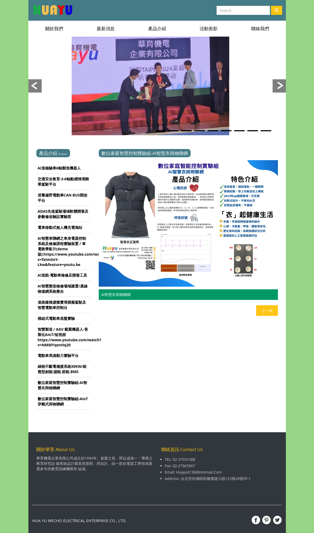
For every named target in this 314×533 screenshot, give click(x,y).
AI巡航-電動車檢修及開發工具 (62, 275)
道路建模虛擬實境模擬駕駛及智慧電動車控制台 (62, 305)
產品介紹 (157, 28)
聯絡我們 (260, 28)
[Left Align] (276, 10)
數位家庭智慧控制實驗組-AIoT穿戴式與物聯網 (63, 401)
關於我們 (54, 28)
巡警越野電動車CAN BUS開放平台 (62, 198)
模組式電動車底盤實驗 (56, 318)
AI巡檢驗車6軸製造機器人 (59, 168)
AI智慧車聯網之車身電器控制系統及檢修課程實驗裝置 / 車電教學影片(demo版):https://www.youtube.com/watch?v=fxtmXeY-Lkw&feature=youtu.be (64, 251)
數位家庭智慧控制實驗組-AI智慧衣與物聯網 (62, 385)
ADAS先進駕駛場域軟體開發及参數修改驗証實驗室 (63, 214)
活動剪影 (209, 28)
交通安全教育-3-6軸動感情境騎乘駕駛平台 (63, 181)
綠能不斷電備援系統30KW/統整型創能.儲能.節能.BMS (62, 369)
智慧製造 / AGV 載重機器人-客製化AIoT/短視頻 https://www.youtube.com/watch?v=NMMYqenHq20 (64, 337)
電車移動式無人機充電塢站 (60, 227)
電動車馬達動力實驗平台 (58, 355)
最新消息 (106, 28)
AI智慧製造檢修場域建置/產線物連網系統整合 (63, 288)
